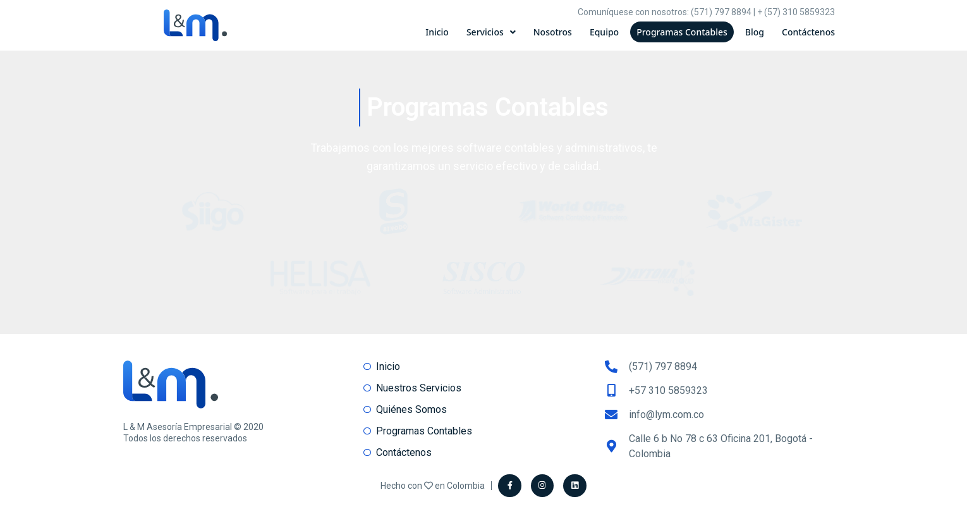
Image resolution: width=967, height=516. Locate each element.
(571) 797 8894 (721, 12)
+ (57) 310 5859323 (796, 12)
